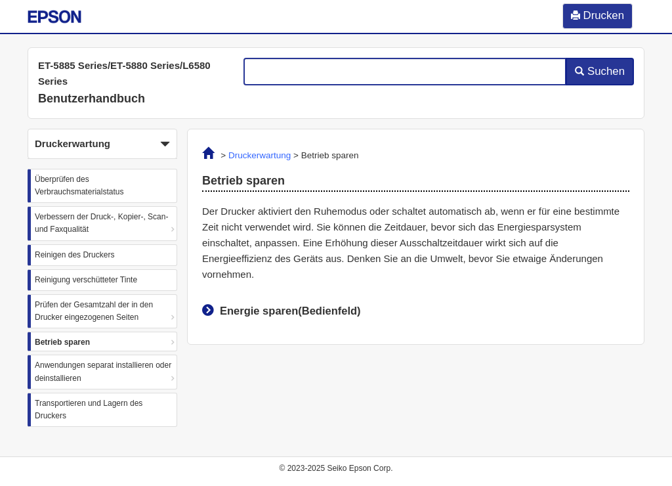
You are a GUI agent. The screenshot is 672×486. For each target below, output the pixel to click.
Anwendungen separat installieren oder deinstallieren (103, 371)
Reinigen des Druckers (74, 254)
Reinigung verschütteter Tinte (86, 279)
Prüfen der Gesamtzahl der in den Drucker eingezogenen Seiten (94, 311)
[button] (102, 144)
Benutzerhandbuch (91, 98)
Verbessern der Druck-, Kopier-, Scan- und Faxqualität (101, 223)
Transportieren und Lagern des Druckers (88, 409)
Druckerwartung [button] (102, 144)
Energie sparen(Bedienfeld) (290, 311)
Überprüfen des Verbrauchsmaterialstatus (79, 185)
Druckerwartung (259, 155)
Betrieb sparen (62, 342)
